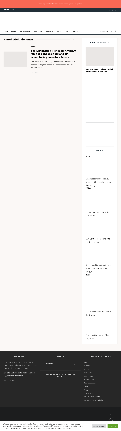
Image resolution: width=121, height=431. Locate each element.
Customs (38, 31)
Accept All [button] (113, 426)
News (33, 46)
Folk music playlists (92, 397)
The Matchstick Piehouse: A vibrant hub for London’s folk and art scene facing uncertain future (53, 53)
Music (13, 31)
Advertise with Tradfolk (93, 400)
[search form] (58, 364)
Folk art (87, 369)
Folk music (88, 376)
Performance (24, 31)
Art (6, 31)
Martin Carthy (9, 380)
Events (68, 31)
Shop (59, 31)
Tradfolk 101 (88, 393)
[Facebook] (107, 10)
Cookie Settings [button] (99, 426)
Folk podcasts (90, 383)
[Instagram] (112, 10)
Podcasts (49, 31)
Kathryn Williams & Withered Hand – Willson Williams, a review (98, 268)
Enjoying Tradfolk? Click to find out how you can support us (60, 4)
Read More (34, 72)
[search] (74, 364)
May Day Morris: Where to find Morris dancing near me (99, 70)
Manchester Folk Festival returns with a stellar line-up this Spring (98, 182)
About (76, 31)
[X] (109, 10)
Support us (88, 390)
